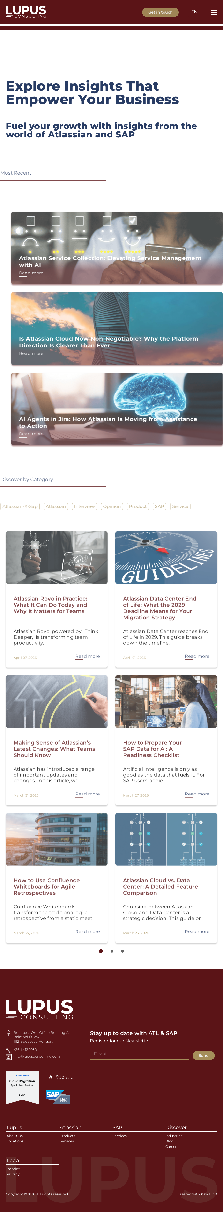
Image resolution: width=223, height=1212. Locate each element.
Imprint (13, 1169)
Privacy (13, 1174)
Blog (169, 1141)
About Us (15, 1136)
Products (67, 1136)
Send (204, 1055)
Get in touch (160, 12)
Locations (15, 1141)
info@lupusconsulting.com (37, 1056)
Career (171, 1147)
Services (67, 1141)
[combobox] (194, 12)
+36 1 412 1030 (25, 1049)
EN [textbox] (194, 12)
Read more (49, 273)
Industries (173, 1136)
